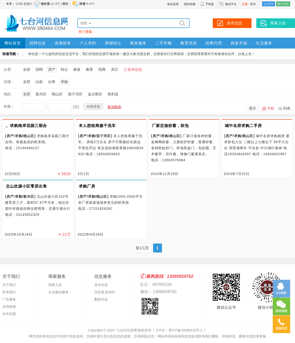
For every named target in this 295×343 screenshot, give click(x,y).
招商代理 (214, 43)
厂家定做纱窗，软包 (170, 126)
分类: (8, 69)
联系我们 (9, 292)
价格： (9, 106)
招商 (102, 69)
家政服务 (138, 43)
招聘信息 (38, 43)
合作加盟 (9, 314)
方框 (270, 108)
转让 (64, 69)
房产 (51, 69)
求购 (64, 82)
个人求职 (88, 43)
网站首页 (12, 43)
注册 (245, 4)
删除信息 (101, 299)
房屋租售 (63, 43)
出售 (51, 82)
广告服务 (9, 299)
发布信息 (135, 69)
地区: (8, 94)
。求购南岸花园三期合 (26, 126)
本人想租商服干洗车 (97, 126)
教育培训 (188, 43)
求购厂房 (87, 186)
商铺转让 (113, 43)
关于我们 (9, 285)
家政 (77, 69)
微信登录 (283, 4)
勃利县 (113, 94)
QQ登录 (268, 4)
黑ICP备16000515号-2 (185, 330)
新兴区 (41, 94)
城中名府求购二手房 (243, 126)
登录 (253, 4)
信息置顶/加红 (105, 292)
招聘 (39, 69)
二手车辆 (163, 43)
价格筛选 (93, 106)
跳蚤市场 (239, 43)
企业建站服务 (58, 292)
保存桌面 (173, 4)
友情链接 (9, 306)
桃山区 (57, 94)
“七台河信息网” (126, 330)
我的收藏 (189, 4)
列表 (286, 108)
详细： (9, 82)
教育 (89, 69)
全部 (26, 69)
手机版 (207, 4)
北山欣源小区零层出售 (26, 186)
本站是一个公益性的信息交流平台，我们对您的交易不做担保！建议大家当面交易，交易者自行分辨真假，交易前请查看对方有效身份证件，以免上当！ (141, 54)
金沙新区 (95, 94)
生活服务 (264, 43)
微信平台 (231, 4)
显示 (252, 108)
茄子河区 (75, 94)
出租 (39, 82)
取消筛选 (114, 107)
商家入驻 (55, 285)
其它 (114, 69)
